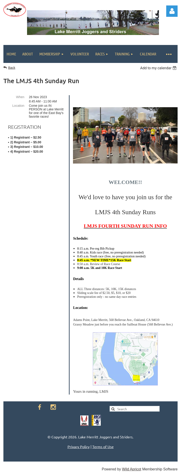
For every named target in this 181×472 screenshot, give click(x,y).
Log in (172, 11)
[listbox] (159, 68)
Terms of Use (103, 446)
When (20, 97)
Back (11, 68)
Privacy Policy (79, 446)
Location (18, 105)
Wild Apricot (131, 469)
